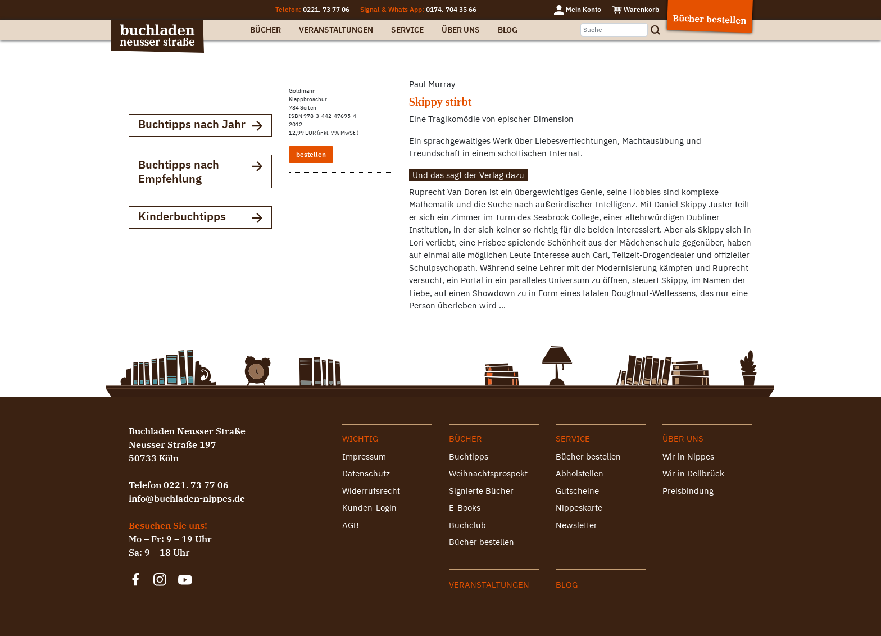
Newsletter (576, 525)
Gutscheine (577, 490)
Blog (507, 30)
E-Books (464, 507)
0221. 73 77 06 (326, 9)
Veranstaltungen (336, 30)
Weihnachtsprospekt (488, 473)
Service (407, 30)
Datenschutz (366, 473)
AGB (350, 525)
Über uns (461, 30)
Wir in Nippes (688, 456)
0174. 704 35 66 (451, 9)
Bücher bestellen (481, 542)
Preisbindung (688, 490)
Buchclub (467, 525)
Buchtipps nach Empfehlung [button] (200, 171)
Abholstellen (579, 473)
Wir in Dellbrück (693, 473)
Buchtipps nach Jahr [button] (200, 125)
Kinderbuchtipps (200, 217)
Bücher (265, 30)
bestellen (311, 154)
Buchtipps (468, 456)
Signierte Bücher (481, 490)
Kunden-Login (369, 507)
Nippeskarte (579, 507)
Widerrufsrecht (371, 490)
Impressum (364, 456)
